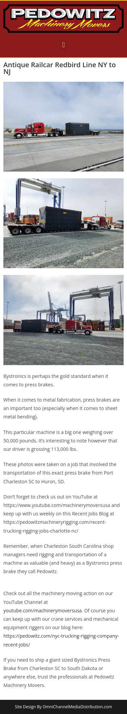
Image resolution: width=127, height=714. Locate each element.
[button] (63, 45)
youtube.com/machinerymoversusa (42, 610)
